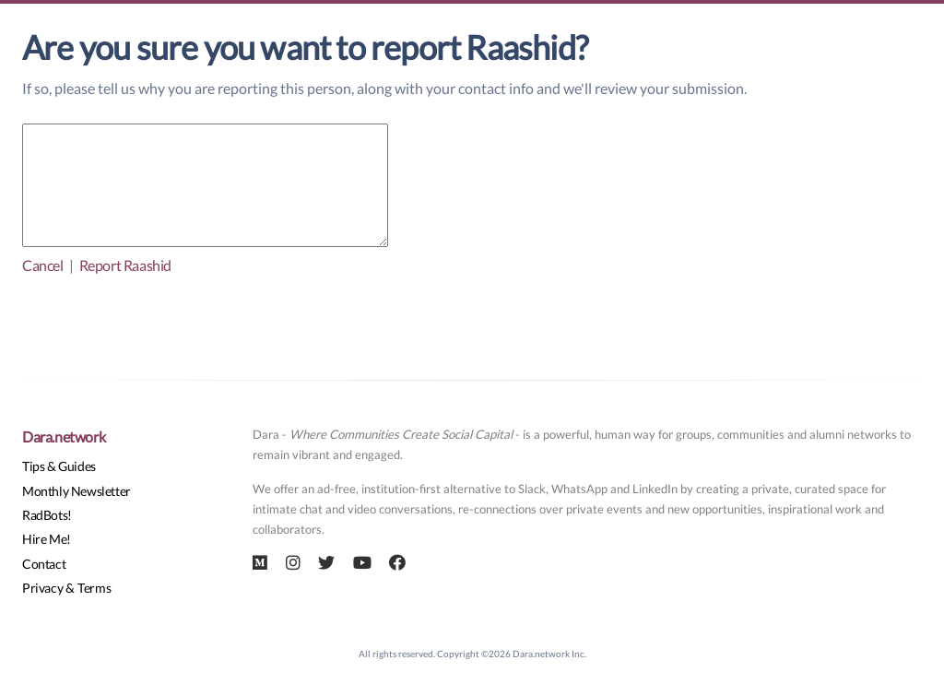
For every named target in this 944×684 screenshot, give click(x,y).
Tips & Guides (59, 466)
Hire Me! (46, 539)
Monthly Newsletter (76, 491)
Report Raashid (125, 265)
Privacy (42, 588)
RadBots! (47, 515)
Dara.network (63, 436)
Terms (94, 588)
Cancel (43, 265)
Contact (43, 564)
